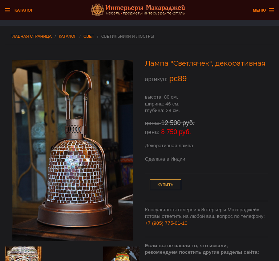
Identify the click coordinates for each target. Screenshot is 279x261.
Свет (89, 36)
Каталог (68, 36)
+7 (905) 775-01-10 (166, 223)
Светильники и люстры (127, 36)
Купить (166, 185)
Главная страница (31, 36)
